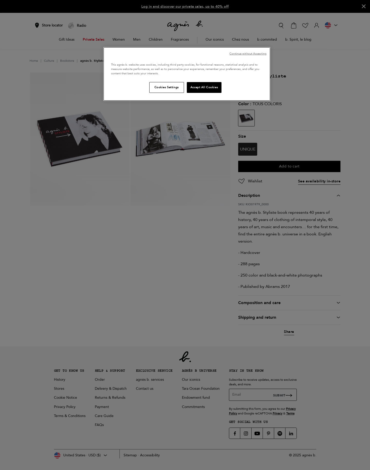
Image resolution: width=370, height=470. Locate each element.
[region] (186, 74)
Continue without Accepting (247, 54)
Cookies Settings (166, 87)
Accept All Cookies (204, 87)
